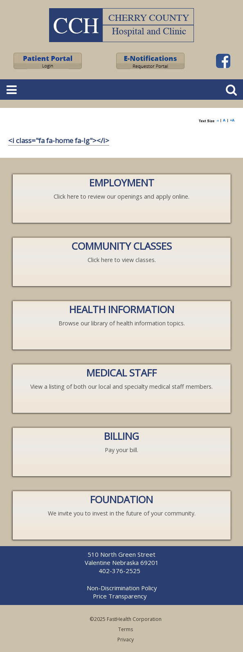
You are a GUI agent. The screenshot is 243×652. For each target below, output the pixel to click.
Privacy (125, 639)
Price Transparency (119, 596)
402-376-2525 (119, 571)
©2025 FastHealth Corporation (126, 619)
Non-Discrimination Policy (122, 588)
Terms (125, 629)
